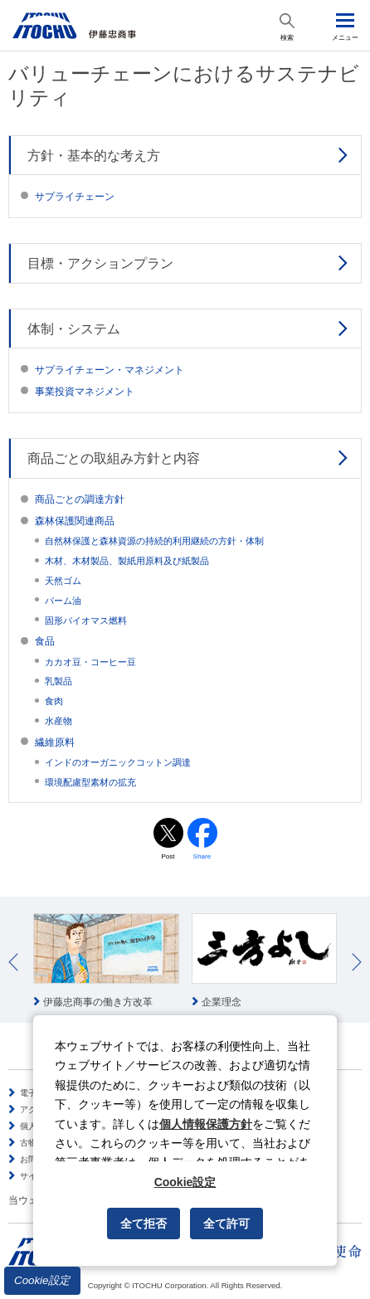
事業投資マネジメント (84, 391)
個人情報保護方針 (205, 1124)
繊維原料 (55, 742)
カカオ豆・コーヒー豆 (90, 662)
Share (202, 856)
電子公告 (36, 1092)
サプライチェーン (74, 196)
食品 (45, 641)
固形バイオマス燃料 (86, 620)
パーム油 (63, 601)
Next (357, 962)
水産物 (58, 721)
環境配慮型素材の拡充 (90, 782)
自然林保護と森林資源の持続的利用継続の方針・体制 (154, 541)
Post (167, 856)
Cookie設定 (42, 1280)
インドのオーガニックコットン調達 (118, 762)
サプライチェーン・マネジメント (109, 370)
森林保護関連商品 (74, 521)
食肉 (54, 701)
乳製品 (58, 681)
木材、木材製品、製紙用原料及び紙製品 (127, 561)
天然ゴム (63, 581)
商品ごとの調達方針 (79, 499)
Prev (13, 962)
